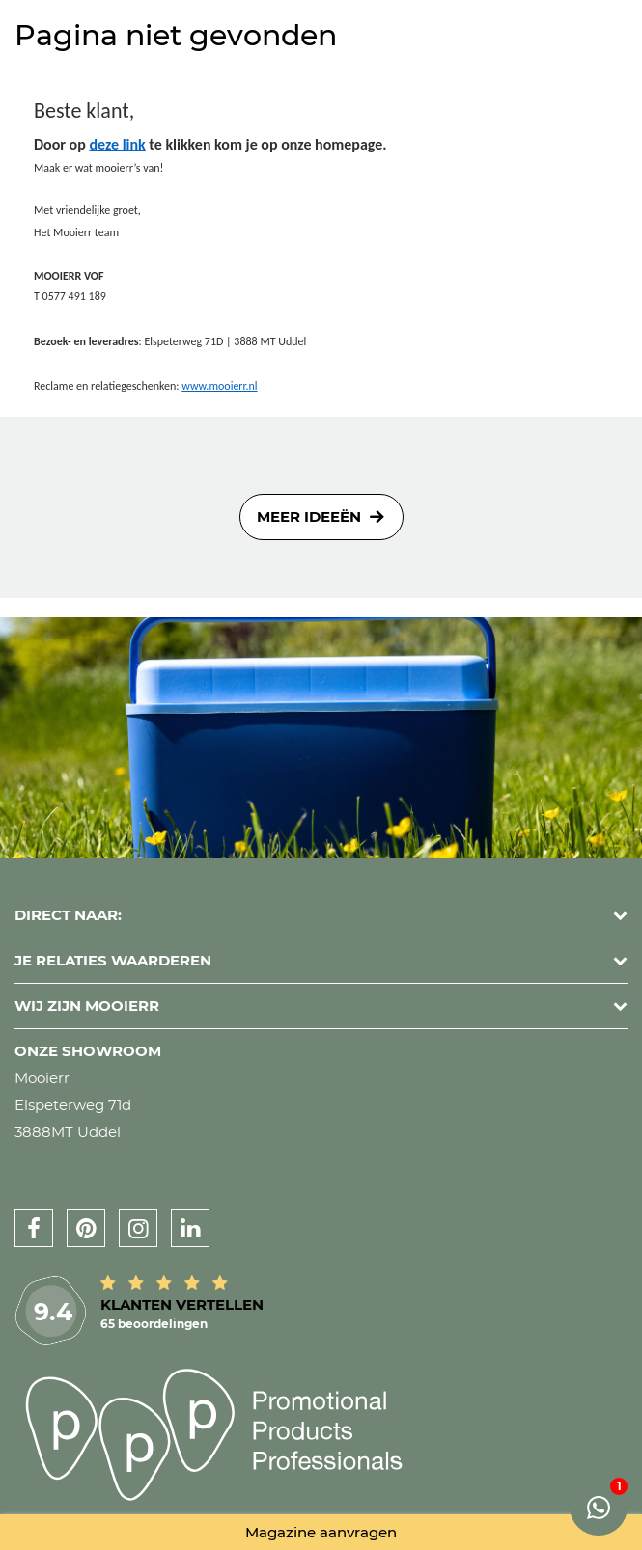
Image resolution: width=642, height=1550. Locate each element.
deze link (117, 144)
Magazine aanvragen (321, 1532)
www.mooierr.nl (219, 386)
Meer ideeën (309, 516)
